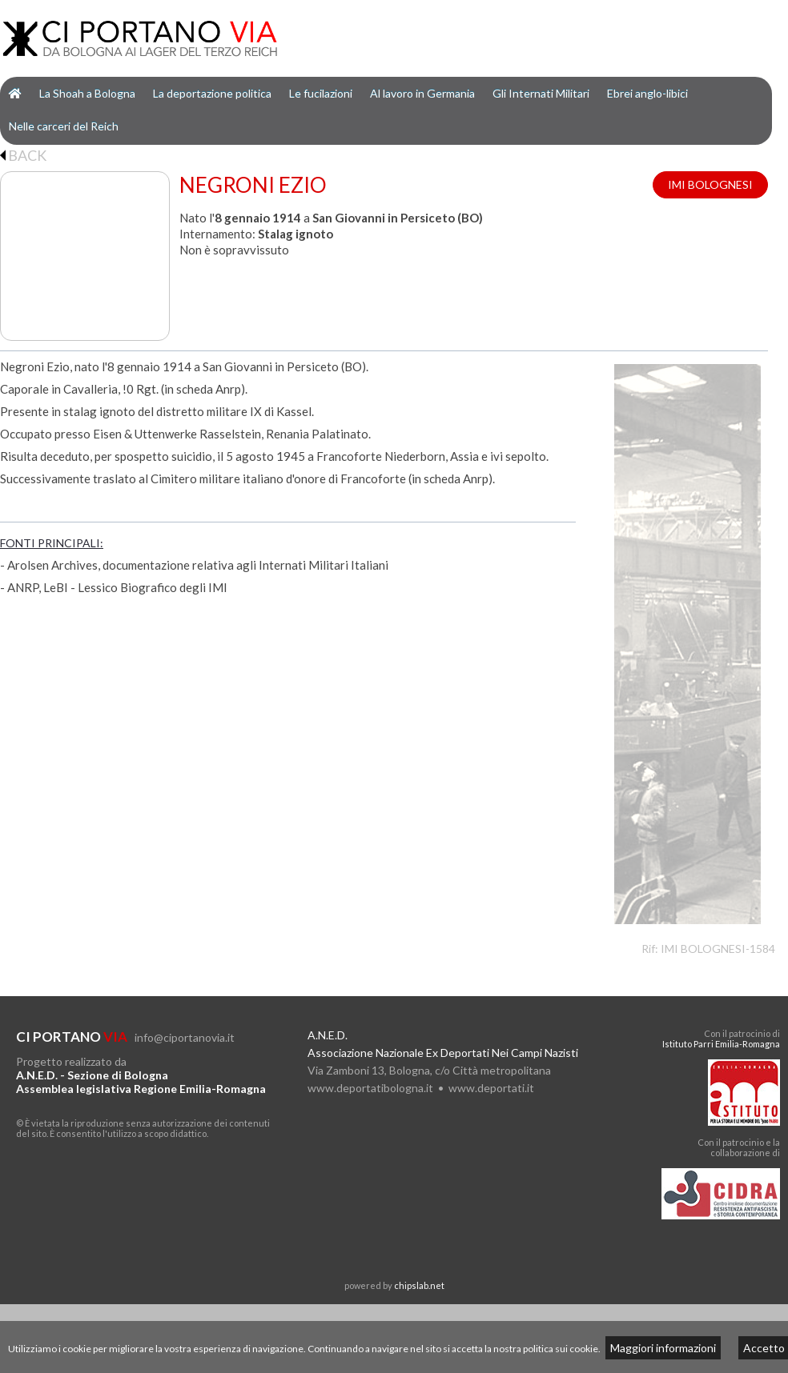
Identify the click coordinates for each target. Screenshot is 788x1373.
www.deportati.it (491, 1088)
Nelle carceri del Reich (64, 126)
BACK (23, 155)
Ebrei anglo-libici (647, 93)
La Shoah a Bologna (87, 93)
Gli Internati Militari (540, 93)
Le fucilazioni (320, 93)
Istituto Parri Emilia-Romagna (721, 1044)
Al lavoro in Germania (422, 93)
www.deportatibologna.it (370, 1088)
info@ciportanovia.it (185, 1037)
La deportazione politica (212, 93)
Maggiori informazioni (663, 1348)
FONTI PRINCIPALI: (51, 543)
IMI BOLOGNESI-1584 (718, 948)
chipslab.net (419, 1285)
